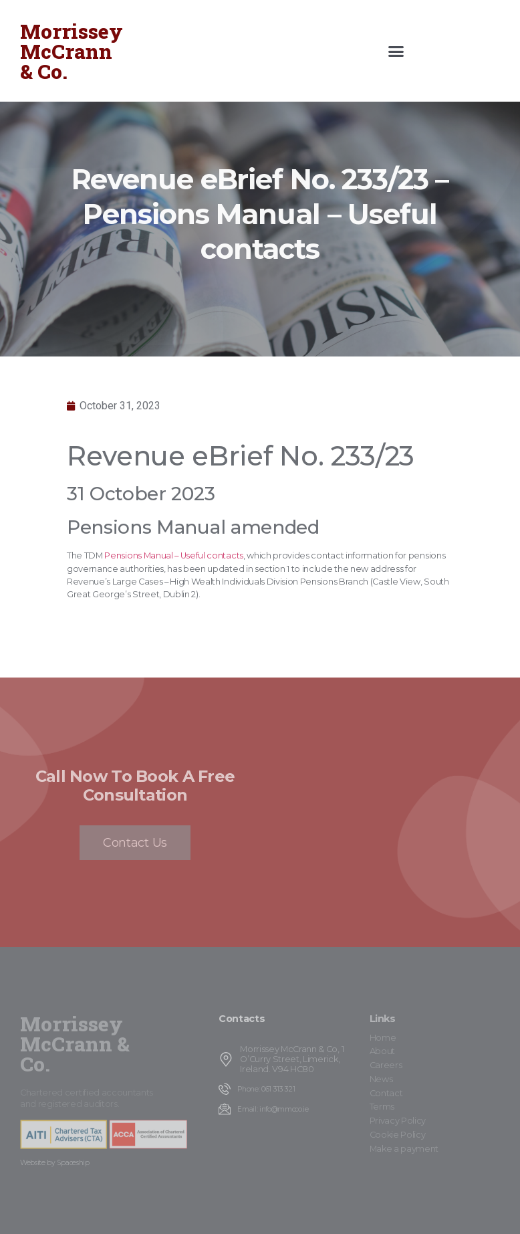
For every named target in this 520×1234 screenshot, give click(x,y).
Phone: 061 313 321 (266, 1089)
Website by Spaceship (55, 1162)
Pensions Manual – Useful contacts (173, 555)
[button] (396, 51)
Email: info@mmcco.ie (273, 1109)
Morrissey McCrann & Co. (71, 51)
